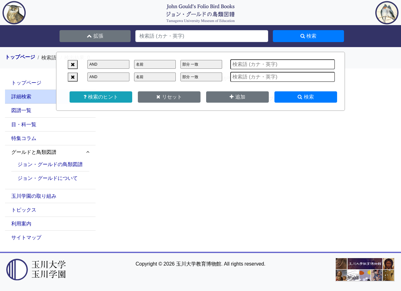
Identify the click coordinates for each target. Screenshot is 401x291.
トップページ (20, 57)
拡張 (95, 36)
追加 (237, 97)
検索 (306, 97)
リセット (169, 97)
